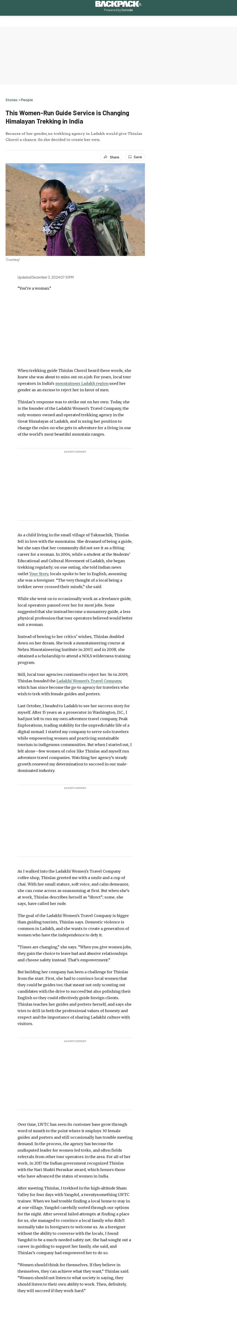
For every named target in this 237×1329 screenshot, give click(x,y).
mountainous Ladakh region (82, 383)
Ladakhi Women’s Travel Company (88, 681)
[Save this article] (135, 157)
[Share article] (111, 157)
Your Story (38, 573)
